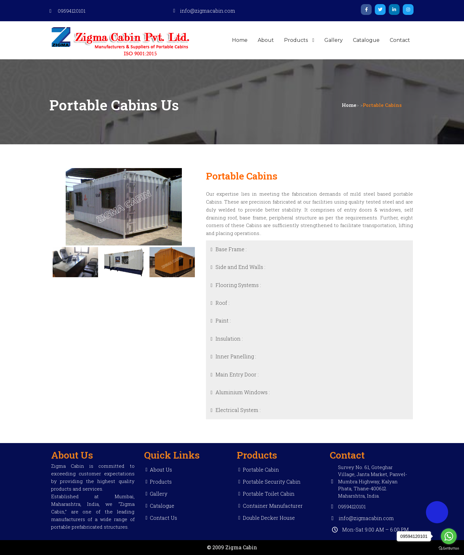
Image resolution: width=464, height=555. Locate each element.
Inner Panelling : (235, 356)
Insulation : (229, 338)
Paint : (223, 320)
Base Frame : (231, 249)
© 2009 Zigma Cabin (232, 547)
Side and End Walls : (240, 267)
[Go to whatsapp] (449, 536)
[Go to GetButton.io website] (449, 548)
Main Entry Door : (237, 374)
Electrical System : (238, 410)
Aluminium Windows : (242, 392)
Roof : (222, 302)
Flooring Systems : (238, 285)
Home (349, 105)
